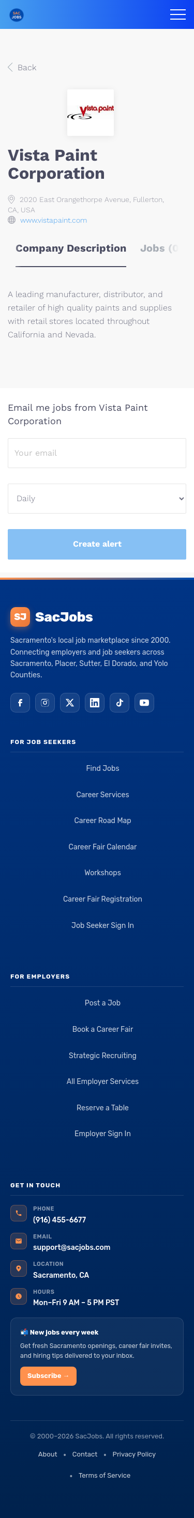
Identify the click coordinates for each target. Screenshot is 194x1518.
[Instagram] (45, 702)
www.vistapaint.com (53, 220)
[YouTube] (144, 702)
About (47, 1454)
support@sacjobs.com (71, 1247)
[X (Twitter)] (70, 702)
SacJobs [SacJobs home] (51, 617)
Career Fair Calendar (103, 847)
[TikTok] (119, 702)
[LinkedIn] (95, 702)
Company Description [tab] (71, 248)
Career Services (102, 795)
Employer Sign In (102, 1133)
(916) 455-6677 (59, 1220)
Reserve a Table (103, 1108)
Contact (84, 1454)
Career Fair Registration (102, 899)
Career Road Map (102, 820)
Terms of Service (104, 1475)
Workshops (102, 873)
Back (25, 67)
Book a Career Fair (102, 1029)
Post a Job (103, 1003)
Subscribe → (48, 1376)
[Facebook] (20, 702)
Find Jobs (102, 768)
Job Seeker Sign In (102, 925)
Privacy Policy (134, 1454)
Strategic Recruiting (103, 1055)
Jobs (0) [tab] (161, 248)
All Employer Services (103, 1081)
